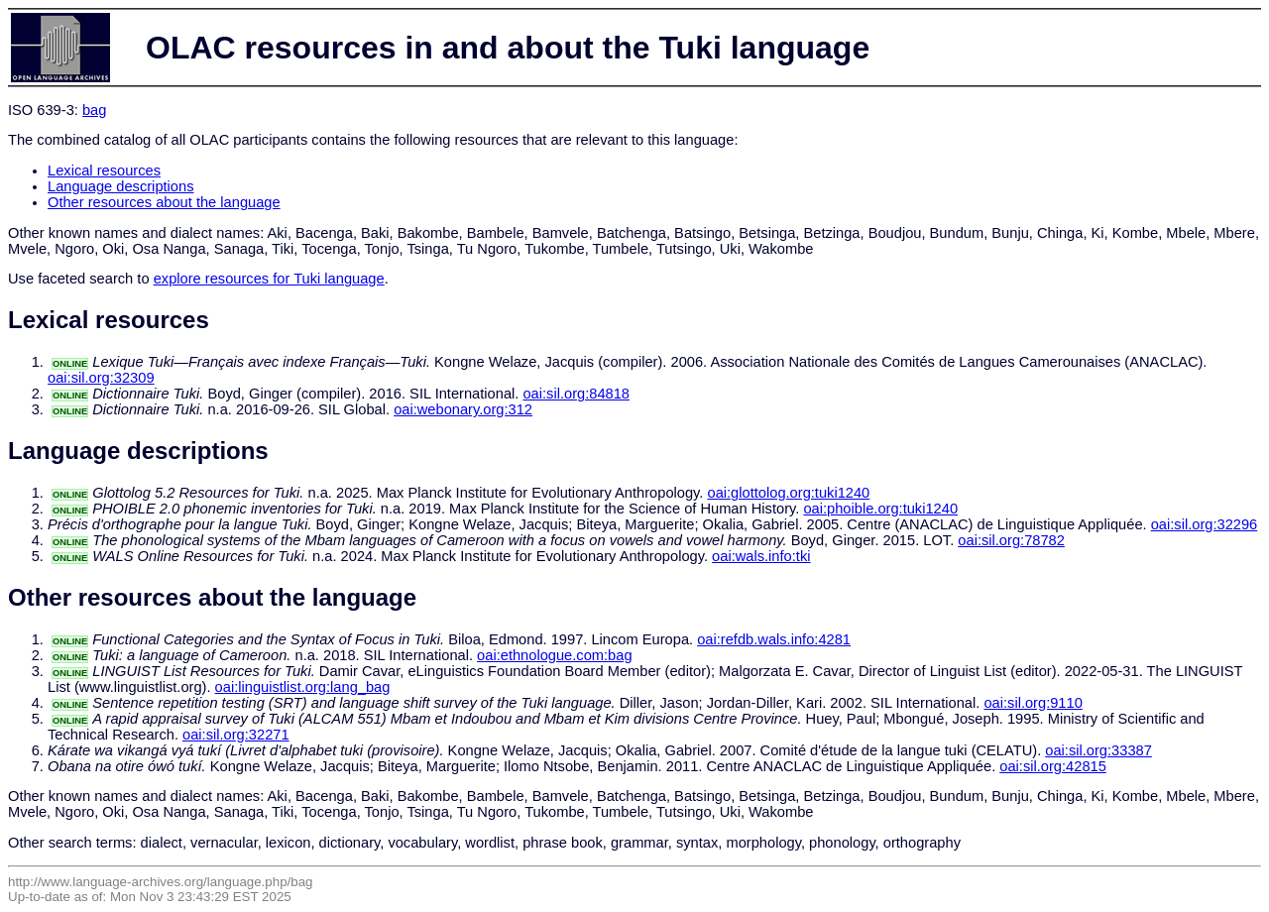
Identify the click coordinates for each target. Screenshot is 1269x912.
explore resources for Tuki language (269, 278)
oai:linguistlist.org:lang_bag (303, 687)
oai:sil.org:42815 (1052, 766)
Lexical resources (104, 170)
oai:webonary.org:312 (463, 409)
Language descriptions (121, 186)
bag (94, 110)
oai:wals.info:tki (761, 556)
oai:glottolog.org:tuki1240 (788, 493)
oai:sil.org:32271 (235, 734)
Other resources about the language (164, 202)
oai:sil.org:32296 (1204, 524)
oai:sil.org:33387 (1098, 750)
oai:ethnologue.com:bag (554, 655)
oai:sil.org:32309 (101, 378)
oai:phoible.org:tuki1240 (880, 508)
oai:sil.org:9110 (1032, 703)
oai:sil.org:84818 (576, 393)
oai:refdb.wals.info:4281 (774, 639)
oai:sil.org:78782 (1011, 540)
